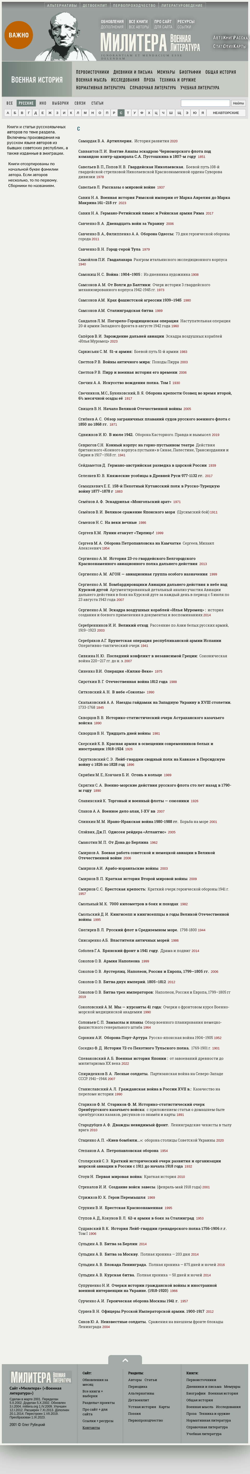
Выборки (60, 103)
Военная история (37, 80)
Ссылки (98, 1420)
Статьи (97, 103)
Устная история (142, 1406)
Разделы (99, 1402)
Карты (164, 1406)
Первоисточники (201, 1379)
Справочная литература (207, 1427)
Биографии (196, 1393)
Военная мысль (199, 1406)
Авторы (135, 1379)
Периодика (137, 1386)
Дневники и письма (203, 1386)
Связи (80, 103)
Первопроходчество (145, 1420)
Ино (42, 103)
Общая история (199, 1400)
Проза (191, 1413)
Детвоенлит (138, 1400)
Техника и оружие (214, 1413)
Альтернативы (141, 1393)
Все (9, 103)
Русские (26, 103)
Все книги (93, 1393)
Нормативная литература (208, 1420)
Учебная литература (203, 1433)
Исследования (228, 1406)
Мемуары (232, 1386)
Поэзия (134, 1413)
